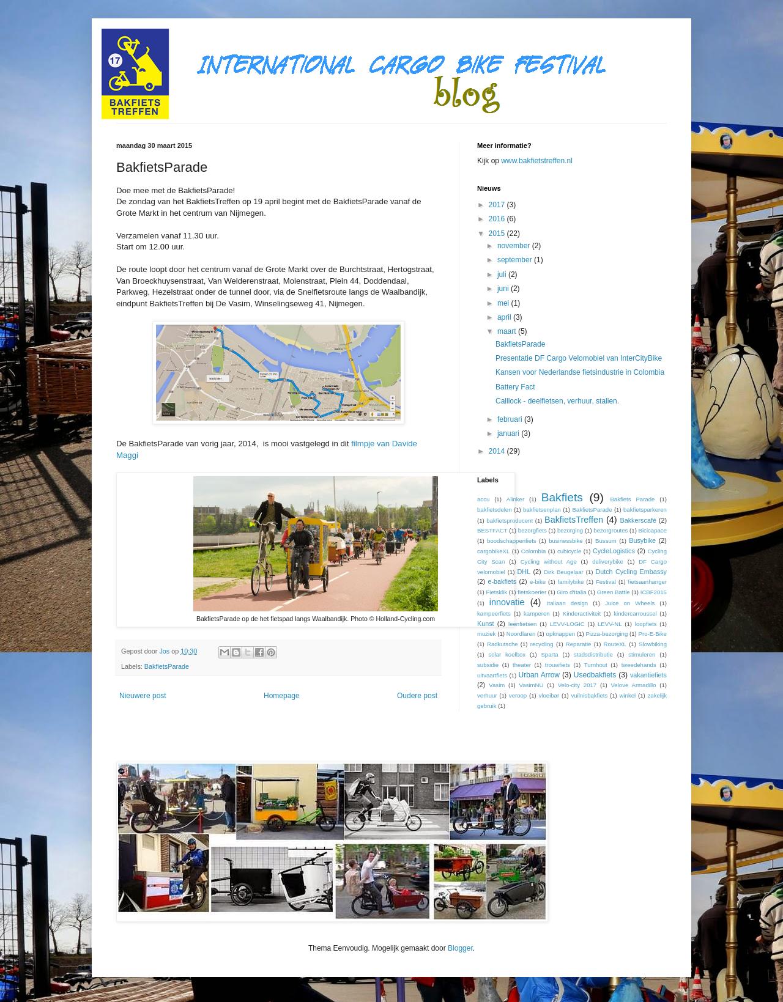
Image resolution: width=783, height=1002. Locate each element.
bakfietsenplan (542, 509)
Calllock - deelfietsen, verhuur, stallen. (557, 401)
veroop (518, 695)
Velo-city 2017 (577, 685)
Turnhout (595, 664)
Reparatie (579, 644)
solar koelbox (507, 654)
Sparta (549, 654)
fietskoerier (532, 592)
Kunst (485, 623)
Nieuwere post (142, 695)
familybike (571, 581)
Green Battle (613, 592)
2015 (498, 233)
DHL (524, 571)
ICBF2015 (653, 592)
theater (522, 664)
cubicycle (569, 551)
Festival (606, 581)
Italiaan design (567, 603)
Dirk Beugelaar (564, 572)
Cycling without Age (549, 561)
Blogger (460, 948)
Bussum (606, 540)
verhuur (487, 695)
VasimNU (531, 685)
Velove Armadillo (633, 685)
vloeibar (549, 695)
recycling (542, 644)
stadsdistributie (593, 654)
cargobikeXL (493, 551)
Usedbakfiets (595, 675)
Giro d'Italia (571, 592)
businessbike (565, 540)
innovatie (507, 602)
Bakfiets (562, 497)
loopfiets (646, 624)
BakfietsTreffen (573, 520)
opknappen (560, 633)
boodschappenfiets (511, 540)
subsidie (488, 664)
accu (483, 499)
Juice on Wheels (630, 603)
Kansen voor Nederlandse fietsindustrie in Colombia (579, 372)
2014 (498, 451)
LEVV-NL (610, 624)
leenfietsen (522, 624)
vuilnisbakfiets (589, 695)
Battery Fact (515, 387)
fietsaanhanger (647, 581)
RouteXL (615, 644)
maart (507, 331)
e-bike (538, 581)
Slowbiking (653, 644)
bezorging (570, 530)
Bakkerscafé (638, 520)
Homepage (282, 695)
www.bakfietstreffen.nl (537, 161)
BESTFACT (492, 530)
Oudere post (417, 695)
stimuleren (641, 654)
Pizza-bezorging (606, 633)
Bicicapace (653, 530)
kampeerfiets (494, 613)
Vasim (497, 685)
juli (502, 274)
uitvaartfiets (492, 675)
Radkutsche (502, 644)
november (514, 245)
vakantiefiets (648, 675)
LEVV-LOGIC (567, 624)
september (515, 260)
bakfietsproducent (509, 520)
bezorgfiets (532, 530)
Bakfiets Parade (632, 499)
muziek (486, 633)
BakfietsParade (166, 666)
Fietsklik (496, 592)
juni (504, 288)
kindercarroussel (635, 613)
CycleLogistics (614, 550)
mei (504, 303)
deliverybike (607, 561)
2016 (498, 219)
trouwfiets (557, 664)
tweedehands (639, 664)
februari (510, 419)
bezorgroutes (610, 530)
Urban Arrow (539, 675)
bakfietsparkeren (645, 509)
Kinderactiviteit (582, 613)
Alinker (515, 499)
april (505, 317)
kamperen (537, 613)
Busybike (642, 540)
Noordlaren (521, 633)
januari (509, 433)
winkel (628, 695)
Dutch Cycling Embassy (631, 571)
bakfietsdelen (494, 509)
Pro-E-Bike (653, 633)
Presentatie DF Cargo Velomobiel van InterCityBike (578, 358)
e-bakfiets (502, 581)
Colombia (533, 551)
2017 (498, 205)
